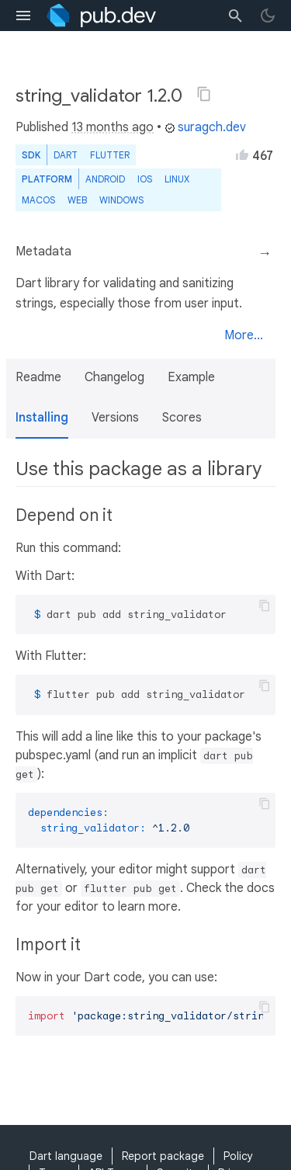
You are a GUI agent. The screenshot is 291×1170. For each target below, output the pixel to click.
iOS (144, 179)
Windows (121, 200)
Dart (66, 155)
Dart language (65, 1156)
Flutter (110, 155)
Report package (163, 1156)
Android (105, 179)
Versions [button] (115, 417)
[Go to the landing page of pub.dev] (101, 15)
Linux (177, 179)
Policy (238, 1156)
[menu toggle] (23, 15)
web (77, 200)
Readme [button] (38, 377)
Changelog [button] (114, 377)
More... (243, 335)
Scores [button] (182, 417)
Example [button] (191, 377)
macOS (38, 200)
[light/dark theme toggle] (267, 15)
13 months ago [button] (112, 127)
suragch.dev (205, 127)
